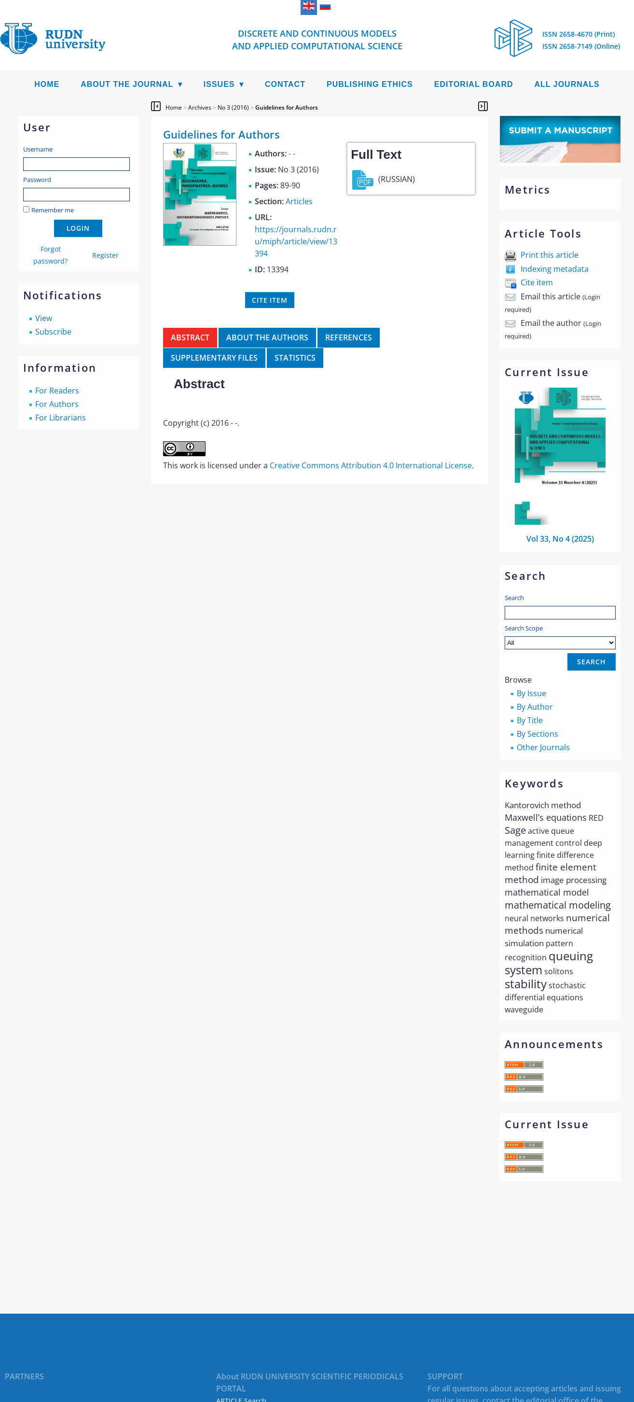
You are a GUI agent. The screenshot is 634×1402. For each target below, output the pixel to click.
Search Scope (560, 636)
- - (292, 153)
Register (105, 255)
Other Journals (543, 747)
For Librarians (60, 417)
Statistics (295, 357)
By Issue (531, 693)
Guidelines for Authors (286, 107)
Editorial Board (473, 84)
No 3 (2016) (233, 107)
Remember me (52, 210)
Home (46, 84)
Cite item (537, 282)
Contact (285, 84)
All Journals (567, 84)
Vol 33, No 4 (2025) (560, 538)
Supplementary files (214, 357)
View (43, 318)
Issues (219, 84)
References (348, 337)
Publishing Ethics (370, 84)
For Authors (57, 404)
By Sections (537, 734)
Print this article (550, 255)
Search (514, 597)
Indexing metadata (555, 269)
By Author (535, 706)
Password (37, 179)
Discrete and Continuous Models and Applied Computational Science (317, 40)
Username (38, 149)
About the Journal (127, 84)
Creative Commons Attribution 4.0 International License (371, 465)
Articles (299, 201)
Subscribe (53, 331)
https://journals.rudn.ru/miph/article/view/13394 (296, 241)
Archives (199, 107)
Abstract (190, 337)
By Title (530, 720)
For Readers (57, 390)
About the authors (267, 337)
